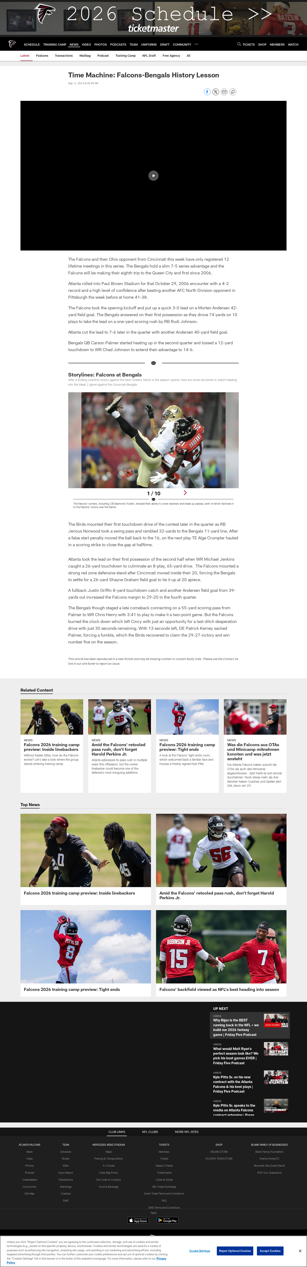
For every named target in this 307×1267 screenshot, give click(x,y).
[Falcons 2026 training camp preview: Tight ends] (187, 735)
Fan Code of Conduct (108, 1179)
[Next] (185, 492)
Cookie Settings (199, 1251)
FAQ (164, 1200)
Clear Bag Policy (108, 1172)
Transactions (65, 1179)
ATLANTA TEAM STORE (219, 1158)
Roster (66, 1158)
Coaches (66, 1193)
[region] (153, 1251)
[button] (153, 176)
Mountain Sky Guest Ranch (269, 1165)
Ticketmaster (164, 1172)
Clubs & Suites (164, 1179)
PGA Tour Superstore (269, 1172)
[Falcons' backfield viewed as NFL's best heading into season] (221, 953)
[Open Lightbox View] (153, 453)
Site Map (30, 1193)
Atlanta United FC (269, 1158)
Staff (65, 1200)
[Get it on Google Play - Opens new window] (167, 1222)
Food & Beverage (108, 1186)
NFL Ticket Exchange (164, 1186)
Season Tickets (164, 1165)
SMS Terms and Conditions (164, 1207)
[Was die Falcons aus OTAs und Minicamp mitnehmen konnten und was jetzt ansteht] (255, 746)
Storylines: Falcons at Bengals (105, 374)
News (29, 1151)
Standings (66, 1186)
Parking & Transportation (108, 1158)
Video (29, 1158)
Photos (29, 1165)
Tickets (164, 1158)
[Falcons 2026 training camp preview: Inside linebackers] (51, 735)
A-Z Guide (108, 1165)
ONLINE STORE (219, 1151)
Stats (66, 1165)
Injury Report (65, 1172)
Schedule (65, 1151)
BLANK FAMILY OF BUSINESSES (269, 1144)
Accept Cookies (270, 1251)
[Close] (300, 1251)
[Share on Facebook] (207, 94)
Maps (109, 1151)
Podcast (29, 1172)
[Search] (239, 44)
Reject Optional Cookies (235, 1251)
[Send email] (224, 94)
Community (29, 1186)
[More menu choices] (196, 44)
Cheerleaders (29, 1179)
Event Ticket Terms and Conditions (164, 1193)
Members (164, 1151)
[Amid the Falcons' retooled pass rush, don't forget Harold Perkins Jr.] (119, 739)
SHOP (219, 1144)
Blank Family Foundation (269, 1151)
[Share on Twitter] (215, 94)
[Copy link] (232, 92)
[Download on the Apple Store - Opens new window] (138, 1220)
